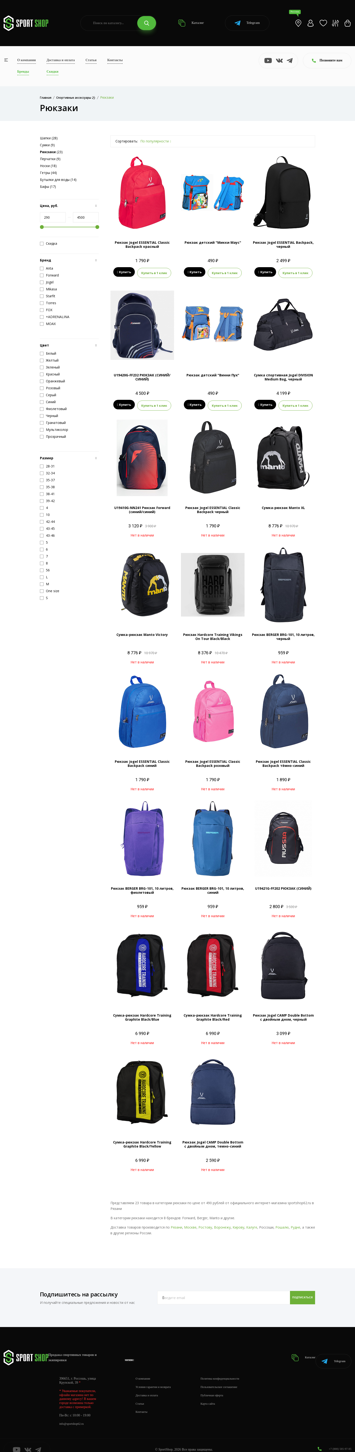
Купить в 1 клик (154, 272)
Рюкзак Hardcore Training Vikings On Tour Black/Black (212, 633)
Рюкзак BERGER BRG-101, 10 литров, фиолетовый (142, 887)
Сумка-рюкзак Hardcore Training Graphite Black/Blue (142, 1014)
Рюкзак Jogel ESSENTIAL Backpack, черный (283, 244)
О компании (26, 60)
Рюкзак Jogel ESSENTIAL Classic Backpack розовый (212, 760)
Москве (190, 1224)
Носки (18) (48, 165)
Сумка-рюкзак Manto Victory (142, 631)
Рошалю (282, 1224)
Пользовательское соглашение (228, 1378)
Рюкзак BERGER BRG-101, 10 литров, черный (283, 633)
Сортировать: (126, 141)
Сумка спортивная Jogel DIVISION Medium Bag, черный (283, 375)
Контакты (115, 60)
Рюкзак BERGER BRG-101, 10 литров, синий (212, 887)
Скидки (52, 71)
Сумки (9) (47, 145)
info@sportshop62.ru (73, 1415)
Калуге (251, 1224)
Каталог (191, 23)
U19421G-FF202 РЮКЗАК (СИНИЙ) (283, 885)
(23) (51, 152)
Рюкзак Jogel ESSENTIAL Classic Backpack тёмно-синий (283, 760)
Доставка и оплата (61, 60)
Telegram (247, 23)
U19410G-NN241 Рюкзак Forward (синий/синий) (142, 507)
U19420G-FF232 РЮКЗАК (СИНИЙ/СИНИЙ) (142, 375)
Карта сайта (215, 1395)
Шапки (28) (49, 138)
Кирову (238, 1224)
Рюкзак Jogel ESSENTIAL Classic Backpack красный (142, 244)
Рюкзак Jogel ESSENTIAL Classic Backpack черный (212, 507)
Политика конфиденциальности (229, 1369)
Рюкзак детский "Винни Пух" (212, 373)
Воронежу (222, 1224)
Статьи (91, 60)
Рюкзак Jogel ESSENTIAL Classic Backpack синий (142, 760)
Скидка (48, 243)
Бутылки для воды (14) (58, 179)
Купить (124, 272)
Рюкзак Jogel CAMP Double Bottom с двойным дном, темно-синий (212, 1141)
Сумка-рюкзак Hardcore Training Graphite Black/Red (213, 1014)
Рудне (295, 1224)
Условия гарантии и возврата (156, 1378)
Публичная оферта (220, 1386)
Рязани (176, 1224)
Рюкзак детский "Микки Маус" (213, 242)
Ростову (205, 1224)
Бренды (23, 71)
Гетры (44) (48, 172)
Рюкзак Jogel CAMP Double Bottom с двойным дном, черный (283, 1014)
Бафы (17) (48, 186)
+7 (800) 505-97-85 (338, 1440)
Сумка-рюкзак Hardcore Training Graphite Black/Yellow (142, 1141)
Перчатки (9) (50, 159)
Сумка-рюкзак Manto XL (283, 505)
